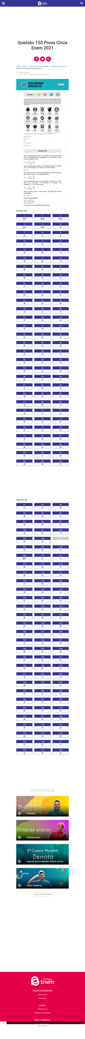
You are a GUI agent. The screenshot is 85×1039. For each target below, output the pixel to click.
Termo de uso (42, 1009)
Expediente (42, 998)
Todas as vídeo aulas (42, 894)
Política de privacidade (42, 1013)
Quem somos (42, 994)
